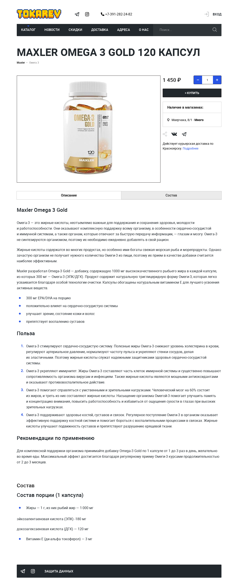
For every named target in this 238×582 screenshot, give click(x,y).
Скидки (75, 29)
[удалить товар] (198, 80)
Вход (217, 14)
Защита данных (58, 571)
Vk (174, 134)
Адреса (123, 29)
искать (214, 29)
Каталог (28, 29)
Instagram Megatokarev (87, 14)
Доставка (99, 29)
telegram (184, 134)
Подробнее (190, 148)
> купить (192, 93)
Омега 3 (34, 62)
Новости (52, 29)
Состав (171, 195)
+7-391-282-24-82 (116, 14)
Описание (69, 195)
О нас (144, 29)
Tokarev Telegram (77, 14)
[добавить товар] (217, 80)
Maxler (21, 62)
